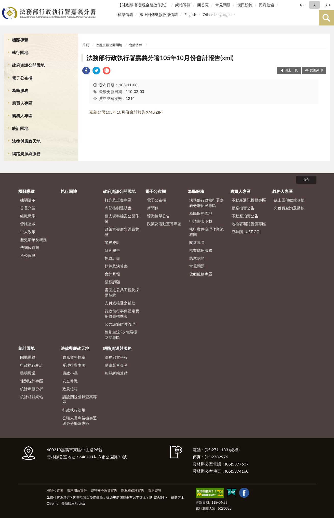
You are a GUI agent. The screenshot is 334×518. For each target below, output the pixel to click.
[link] (86, 71)
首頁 (85, 45)
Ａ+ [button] (328, 5)
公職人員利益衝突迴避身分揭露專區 (79, 421)
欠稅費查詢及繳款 (289, 208)
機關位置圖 (29, 247)
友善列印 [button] (316, 70)
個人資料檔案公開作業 (122, 218)
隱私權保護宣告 (132, 490)
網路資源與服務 (26, 153)
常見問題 (223, 5)
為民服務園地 (200, 213)
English (190, 14)
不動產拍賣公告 (245, 216)
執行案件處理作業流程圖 (206, 232)
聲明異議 (27, 373)
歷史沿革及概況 (33, 239)
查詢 (326, 17)
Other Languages (217, 14)
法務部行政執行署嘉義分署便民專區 (206, 203)
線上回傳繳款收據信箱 (159, 14)
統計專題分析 (31, 389)
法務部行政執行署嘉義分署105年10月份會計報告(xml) (159, 57)
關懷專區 (197, 242)
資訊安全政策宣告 (104, 490)
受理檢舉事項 (73, 365)
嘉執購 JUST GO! (246, 231)
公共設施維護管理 (120, 324)
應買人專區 (22, 103)
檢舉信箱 (125, 14)
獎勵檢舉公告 (158, 216)
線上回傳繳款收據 (289, 200)
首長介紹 (27, 208)
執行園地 (20, 52)
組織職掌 (27, 216)
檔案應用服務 (200, 250)
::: (4, 4)
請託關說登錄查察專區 (79, 399)
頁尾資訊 (154, 490)
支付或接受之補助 (120, 303)
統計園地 (20, 128)
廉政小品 (70, 373)
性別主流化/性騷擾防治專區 (121, 335)
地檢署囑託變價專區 (249, 223)
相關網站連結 (116, 373)
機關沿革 (27, 200)
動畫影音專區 (116, 365)
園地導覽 (27, 357)
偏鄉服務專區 (200, 274)
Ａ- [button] (301, 5)
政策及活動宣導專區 (164, 223)
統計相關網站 (31, 396)
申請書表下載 (200, 221)
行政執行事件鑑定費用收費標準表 (122, 313)
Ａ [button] (314, 5)
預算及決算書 (116, 266)
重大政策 (27, 231)
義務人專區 (22, 115)
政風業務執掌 (73, 357)
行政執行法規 (73, 410)
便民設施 (244, 5)
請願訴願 (112, 282)
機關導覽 (20, 39)
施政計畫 (112, 258)
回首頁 (203, 5)
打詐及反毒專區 (118, 200)
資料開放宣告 (77, 490)
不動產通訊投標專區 (249, 200)
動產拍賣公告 (243, 208)
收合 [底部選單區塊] (306, 179)
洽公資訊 (27, 255)
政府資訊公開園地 (28, 65)
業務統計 (112, 242)
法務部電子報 (116, 357)
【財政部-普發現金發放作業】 (143, 5)
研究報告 (112, 250)
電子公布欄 (22, 77)
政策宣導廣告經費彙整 (122, 232)
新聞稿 (152, 208)
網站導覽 (183, 5)
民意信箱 (266, 5)
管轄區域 (27, 223)
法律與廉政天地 (26, 141)
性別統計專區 (31, 381)
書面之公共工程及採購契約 (122, 292)
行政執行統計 (31, 365)
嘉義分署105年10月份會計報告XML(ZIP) (126, 112)
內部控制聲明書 (118, 208)
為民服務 (20, 90)
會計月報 (135, 45)
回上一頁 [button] (291, 70)
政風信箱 (70, 389)
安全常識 (70, 381)
